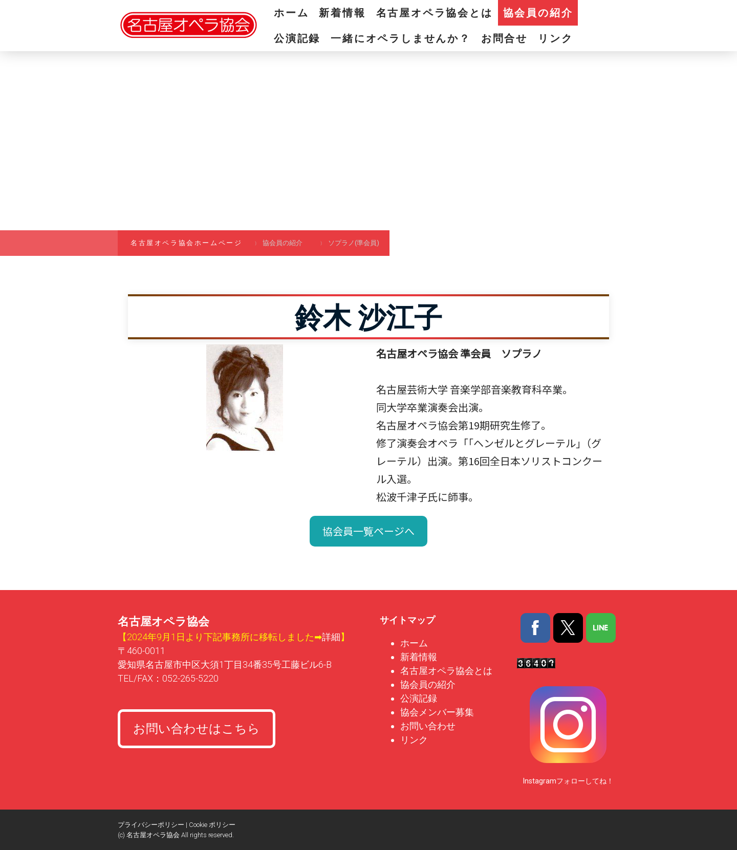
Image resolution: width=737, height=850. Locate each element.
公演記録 (297, 38)
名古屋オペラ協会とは (434, 13)
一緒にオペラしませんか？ (401, 38)
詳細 (331, 636)
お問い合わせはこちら (196, 729)
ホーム (291, 13)
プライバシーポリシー (151, 825)
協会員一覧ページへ (368, 531)
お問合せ (504, 38)
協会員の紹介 (538, 13)
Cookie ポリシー (212, 825)
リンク (555, 38)
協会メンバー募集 (438, 712)
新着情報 (342, 13)
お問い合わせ (428, 726)
